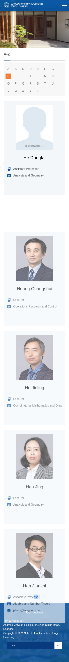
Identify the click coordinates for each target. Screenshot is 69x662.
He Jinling (34, 407)
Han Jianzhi (34, 605)
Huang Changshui (34, 308)
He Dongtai (34, 158)
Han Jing (34, 506)
